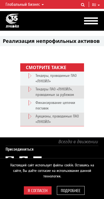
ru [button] (96, 5)
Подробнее (70, 190)
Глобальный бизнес (25, 4)
